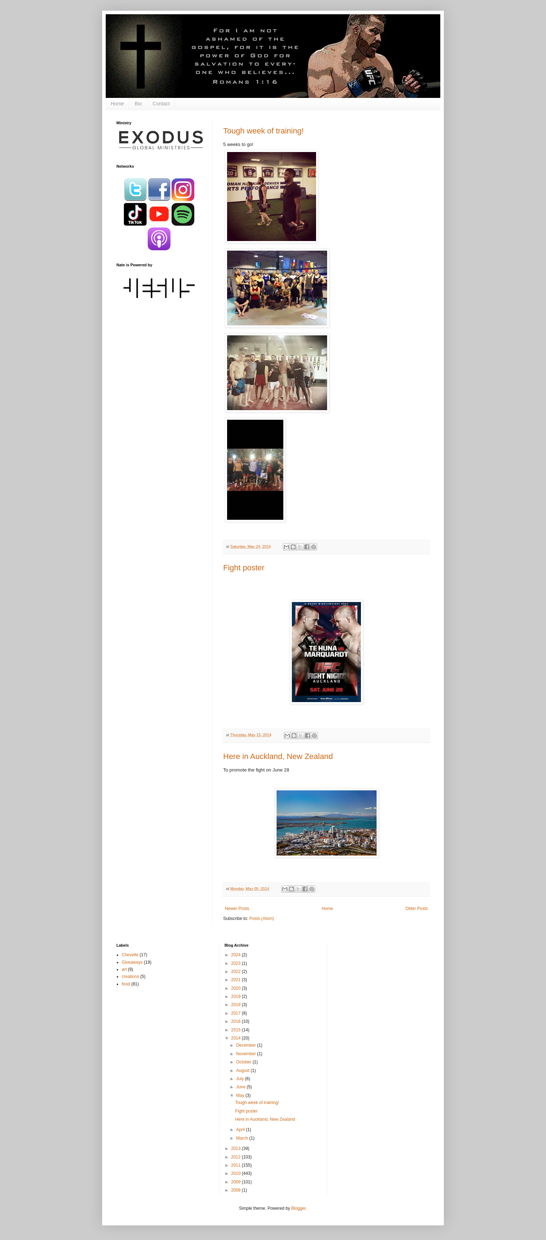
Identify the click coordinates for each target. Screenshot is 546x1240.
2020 (236, 988)
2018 (236, 1004)
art (124, 969)
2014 (236, 1038)
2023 (236, 963)
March (243, 1138)
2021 (236, 979)
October (244, 1062)
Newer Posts (237, 908)
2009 (236, 1181)
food (126, 984)
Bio (138, 103)
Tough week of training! (263, 130)
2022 (236, 971)
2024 (236, 954)
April (241, 1129)
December (246, 1045)
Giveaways (132, 962)
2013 (236, 1148)
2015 (236, 1029)
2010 (236, 1173)
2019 (236, 996)
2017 (236, 1013)
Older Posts (416, 908)
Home (117, 103)
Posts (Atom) (261, 918)
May (241, 1095)
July (240, 1078)
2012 (236, 1157)
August (243, 1070)
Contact (161, 103)
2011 (236, 1165)
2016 (236, 1021)
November (246, 1053)
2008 (236, 1190)
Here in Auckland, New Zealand (278, 756)
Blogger (298, 1208)
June (241, 1086)
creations (130, 976)
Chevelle (130, 954)
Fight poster (243, 567)
